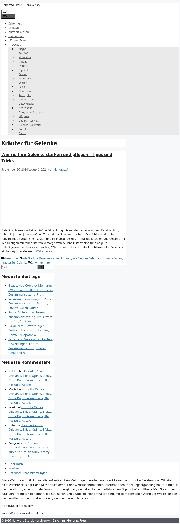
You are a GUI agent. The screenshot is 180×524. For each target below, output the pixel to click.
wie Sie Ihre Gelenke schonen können (97, 258)
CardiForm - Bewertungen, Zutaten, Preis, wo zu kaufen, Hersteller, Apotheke (28, 330)
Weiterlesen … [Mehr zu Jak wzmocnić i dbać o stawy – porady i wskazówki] (45, 251)
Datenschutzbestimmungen (27, 473)
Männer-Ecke (17, 40)
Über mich (15, 464)
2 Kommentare (41, 262)
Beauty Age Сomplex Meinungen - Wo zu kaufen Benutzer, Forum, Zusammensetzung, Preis (31, 289)
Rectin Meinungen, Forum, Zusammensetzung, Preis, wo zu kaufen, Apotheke (31, 316)
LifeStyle (14, 28)
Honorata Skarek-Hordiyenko (20, 5)
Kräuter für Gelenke (14, 262)
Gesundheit (16, 36)
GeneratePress (77, 520)
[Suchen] (40, 267)
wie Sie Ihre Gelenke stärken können (47, 258)
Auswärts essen (18, 32)
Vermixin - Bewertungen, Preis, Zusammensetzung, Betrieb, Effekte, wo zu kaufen (30, 303)
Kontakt (13, 468)
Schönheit (15, 23)
